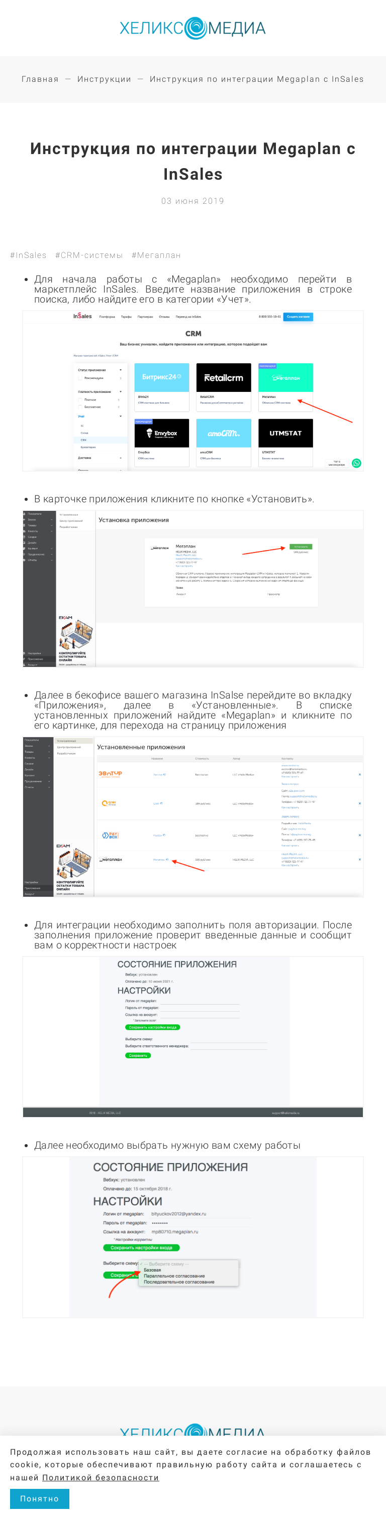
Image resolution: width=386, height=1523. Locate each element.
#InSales (28, 255)
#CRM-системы (89, 255)
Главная (40, 79)
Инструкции (104, 79)
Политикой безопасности (100, 1477)
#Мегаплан (156, 255)
